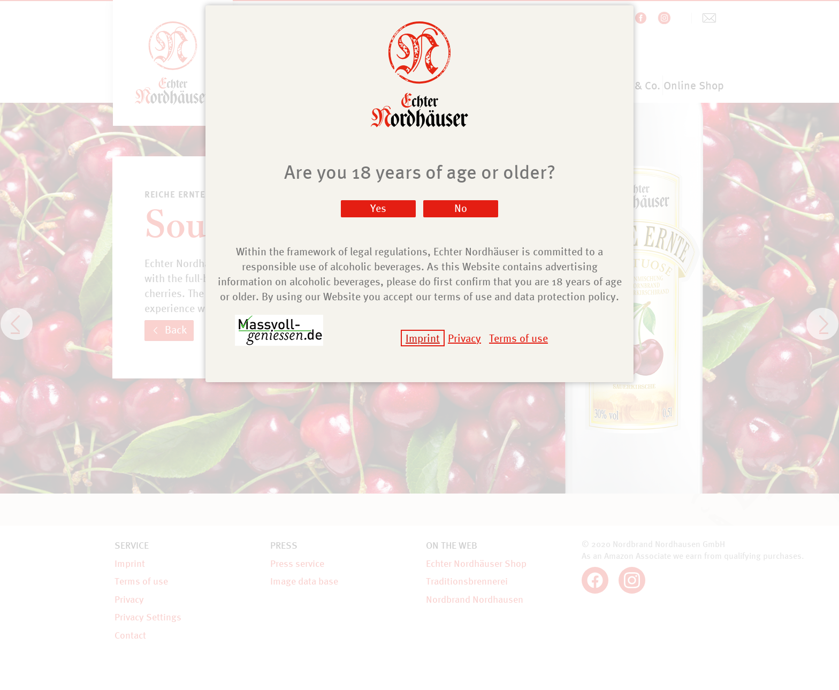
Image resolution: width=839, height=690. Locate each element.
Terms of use (518, 338)
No (460, 208)
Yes (378, 208)
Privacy (464, 338)
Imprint (423, 338)
